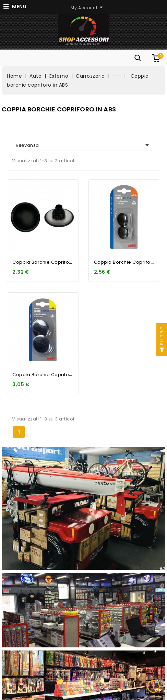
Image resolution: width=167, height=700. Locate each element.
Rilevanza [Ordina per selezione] (83, 145)
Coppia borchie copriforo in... (47, 262)
